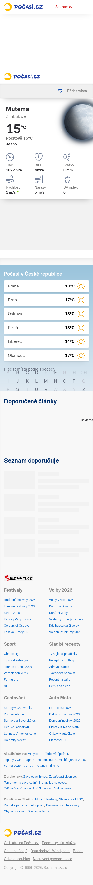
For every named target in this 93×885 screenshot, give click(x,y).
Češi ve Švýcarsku (16, 727)
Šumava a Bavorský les (20, 720)
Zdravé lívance (59, 667)
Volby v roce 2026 (61, 600)
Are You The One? (35, 765)
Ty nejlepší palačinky (63, 654)
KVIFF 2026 (12, 613)
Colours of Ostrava (17, 625)
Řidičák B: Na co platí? (64, 727)
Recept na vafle (59, 679)
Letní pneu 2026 (60, 708)
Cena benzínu (43, 760)
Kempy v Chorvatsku (18, 708)
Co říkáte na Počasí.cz (21, 843)
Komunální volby (60, 606)
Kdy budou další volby (64, 625)
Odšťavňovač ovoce (17, 788)
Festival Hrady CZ (16, 632)
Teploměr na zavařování (20, 782)
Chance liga (12, 654)
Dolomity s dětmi (15, 740)
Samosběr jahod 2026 (70, 760)
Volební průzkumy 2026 (65, 632)
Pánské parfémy (38, 811)
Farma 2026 (12, 765)
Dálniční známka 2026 (64, 714)
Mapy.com (34, 754)
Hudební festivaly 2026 (19, 600)
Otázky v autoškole (62, 733)
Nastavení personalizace (52, 859)
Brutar (43, 782)
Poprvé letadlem (15, 714)
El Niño (54, 765)
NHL (7, 686)
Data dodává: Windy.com (50, 851)
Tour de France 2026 (18, 667)
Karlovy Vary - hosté (17, 619)
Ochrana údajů (15, 851)
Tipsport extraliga (16, 660)
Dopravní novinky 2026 (64, 720)
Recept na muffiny (61, 660)
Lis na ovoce (57, 782)
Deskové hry (55, 805)
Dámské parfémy (16, 805)
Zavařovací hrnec (35, 776)
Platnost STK (58, 740)
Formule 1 (11, 679)
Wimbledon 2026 (16, 673)
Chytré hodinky (14, 811)
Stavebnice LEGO (71, 799)
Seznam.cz (64, 7)
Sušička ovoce (42, 788)
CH (83, 372)
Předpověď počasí (55, 754)
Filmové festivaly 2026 (19, 606)
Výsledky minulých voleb (66, 619)
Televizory (72, 805)
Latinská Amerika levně (20, 733)
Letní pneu (37, 805)
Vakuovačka (62, 788)
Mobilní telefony (46, 799)
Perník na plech (59, 686)
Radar (78, 851)
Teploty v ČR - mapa (17, 760)
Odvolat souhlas (17, 859)
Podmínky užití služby (59, 843)
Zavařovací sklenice (62, 776)
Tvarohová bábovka (62, 673)
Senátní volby (58, 613)
